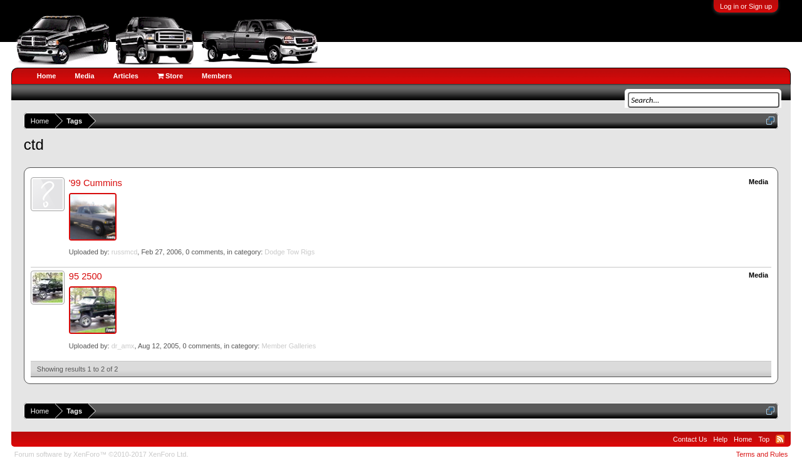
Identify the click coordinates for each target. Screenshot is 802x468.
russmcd (125, 252)
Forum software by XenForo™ (101, 454)
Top (763, 439)
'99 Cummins (95, 183)
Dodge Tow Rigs (289, 252)
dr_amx (123, 346)
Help (720, 439)
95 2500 (85, 276)
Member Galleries (288, 346)
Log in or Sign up (746, 6)
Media (84, 76)
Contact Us (690, 439)
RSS (780, 439)
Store (170, 76)
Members (217, 76)
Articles (125, 76)
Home (46, 76)
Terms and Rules (762, 454)
